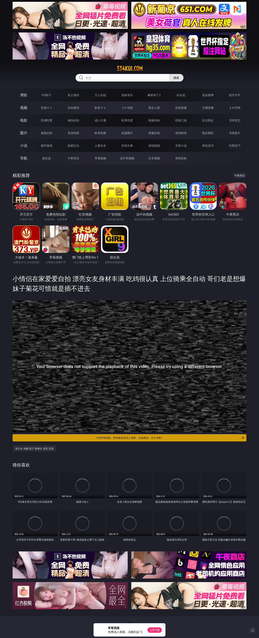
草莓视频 (100, 158)
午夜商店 (73, 158)
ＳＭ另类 (234, 108)
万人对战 (100, 95)
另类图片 (234, 133)
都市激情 (46, 146)
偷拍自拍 (73, 120)
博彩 (23, 95)
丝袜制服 (181, 108)
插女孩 (46, 158)
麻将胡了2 (154, 95)
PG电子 (46, 95)
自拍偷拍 (73, 108)
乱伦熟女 (208, 120)
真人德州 (73, 95)
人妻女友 (100, 146)
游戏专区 (127, 95)
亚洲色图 (73, 133)
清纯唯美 (181, 133)
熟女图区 (208, 133)
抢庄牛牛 (234, 95)
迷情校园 (154, 146)
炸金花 (181, 95)
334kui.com (130, 68)
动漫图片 (127, 133)
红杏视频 (154, 158)
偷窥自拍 (46, 133)
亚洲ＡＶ (46, 108)
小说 (23, 145)
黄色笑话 (208, 146)
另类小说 (181, 146)
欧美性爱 (127, 120)
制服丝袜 (154, 120)
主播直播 (208, 108)
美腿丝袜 (154, 133)
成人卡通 (100, 120)
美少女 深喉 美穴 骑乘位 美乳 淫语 (34, 448)
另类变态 (234, 120)
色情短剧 (181, 158)
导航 (23, 158)
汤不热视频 (127, 158)
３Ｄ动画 (127, 108)
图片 (23, 132)
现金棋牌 (208, 95)
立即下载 (155, 630)
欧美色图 (100, 133)
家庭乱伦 (73, 146)
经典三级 (181, 120)
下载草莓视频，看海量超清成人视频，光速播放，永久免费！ (170, 438)
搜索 (176, 78)
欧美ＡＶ (100, 108)
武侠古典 (127, 146)
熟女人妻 (154, 108)
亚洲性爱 (46, 120)
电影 (23, 120)
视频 (23, 107)
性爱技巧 (234, 146)
